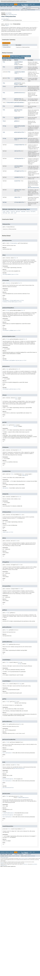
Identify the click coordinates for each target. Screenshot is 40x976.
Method (17, 9)
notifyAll (33, 211)
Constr (13, 9)
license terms (25, 864)
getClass (18, 211)
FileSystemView (6, 47)
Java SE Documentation (24, 858)
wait (9, 212)
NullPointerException (8, 778)
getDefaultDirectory (19, 92)
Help (34, 4)
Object (7, 25)
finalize (13, 211)
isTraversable (17, 202)
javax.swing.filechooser (11, 14)
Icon (4, 132)
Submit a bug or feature (4, 857)
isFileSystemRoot (18, 166)
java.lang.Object (5, 19)
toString (5, 212)
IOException (25, 475)
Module (7, 4)
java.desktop (8, 13)
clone (4, 211)
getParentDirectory (19, 117)
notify (28, 211)
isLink (16, 180)
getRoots (16, 121)
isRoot (16, 197)
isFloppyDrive (17, 171)
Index (30, 4)
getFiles (16, 98)
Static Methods (15, 56)
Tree (22, 4)
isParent (16, 189)
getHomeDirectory (18, 106)
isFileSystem (17, 158)
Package (11, 4)
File (4, 62)
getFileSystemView (18, 102)
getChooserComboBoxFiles (20, 86)
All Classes (28, 6)
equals (7, 211)
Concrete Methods (19, 58)
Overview (2, 4)
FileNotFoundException (22, 797)
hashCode (23, 211)
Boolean (4, 202)
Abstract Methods (7, 58)
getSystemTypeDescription (20, 138)
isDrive (16, 151)
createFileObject (18, 62)
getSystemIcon (17, 132)
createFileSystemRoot (19, 71)
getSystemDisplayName (19, 126)
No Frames (21, 6)
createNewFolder (18, 78)
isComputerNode (18, 144)
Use (19, 4)
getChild (16, 83)
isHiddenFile (17, 177)
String (16, 64)
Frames (16, 6)
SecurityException (7, 752)
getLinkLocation (18, 109)
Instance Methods (25, 56)
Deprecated (26, 4)
